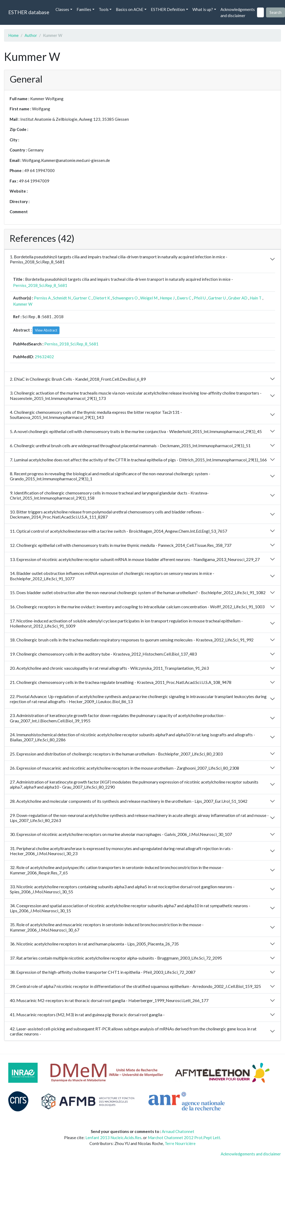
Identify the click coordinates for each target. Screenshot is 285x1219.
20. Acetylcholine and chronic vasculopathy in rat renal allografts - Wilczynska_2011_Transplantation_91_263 (109, 668)
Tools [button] (104, 9)
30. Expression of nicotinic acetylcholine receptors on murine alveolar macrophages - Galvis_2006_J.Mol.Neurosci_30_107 (121, 834)
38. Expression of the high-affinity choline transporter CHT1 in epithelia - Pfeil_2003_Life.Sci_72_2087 (102, 972)
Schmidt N (62, 297)
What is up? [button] (202, 9)
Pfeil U (200, 297)
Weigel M (148, 297)
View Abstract (46, 330)
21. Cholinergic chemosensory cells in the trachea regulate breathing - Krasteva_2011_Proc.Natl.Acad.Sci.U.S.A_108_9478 (120, 682)
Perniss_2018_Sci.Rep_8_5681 (40, 285)
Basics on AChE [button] (129, 9)
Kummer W (22, 304)
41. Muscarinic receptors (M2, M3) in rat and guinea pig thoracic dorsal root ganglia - (87, 1014)
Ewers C (184, 297)
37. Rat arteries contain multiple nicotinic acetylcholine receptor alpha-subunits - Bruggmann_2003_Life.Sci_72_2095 (116, 957)
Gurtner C (82, 297)
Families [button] (84, 9)
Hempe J (167, 297)
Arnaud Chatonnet (178, 1131)
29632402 (44, 356)
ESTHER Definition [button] (168, 9)
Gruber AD (237, 297)
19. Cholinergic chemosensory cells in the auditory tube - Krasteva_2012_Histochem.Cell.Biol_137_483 (103, 653)
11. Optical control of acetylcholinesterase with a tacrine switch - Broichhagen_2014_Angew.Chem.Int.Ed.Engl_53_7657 (118, 530)
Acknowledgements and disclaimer (237, 12)
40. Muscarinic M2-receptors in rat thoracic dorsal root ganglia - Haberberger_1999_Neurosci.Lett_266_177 (109, 1000)
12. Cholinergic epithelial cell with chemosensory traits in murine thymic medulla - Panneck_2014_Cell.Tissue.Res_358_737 (120, 545)
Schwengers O (125, 297)
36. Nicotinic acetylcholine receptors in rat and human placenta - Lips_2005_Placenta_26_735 (94, 943)
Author (31, 35)
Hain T (256, 297)
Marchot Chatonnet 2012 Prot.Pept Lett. (184, 1137)
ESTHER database (28, 12)
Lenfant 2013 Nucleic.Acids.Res (113, 1137)
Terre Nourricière (180, 1143)
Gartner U (217, 297)
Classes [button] (62, 9)
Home (13, 35)
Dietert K (101, 297)
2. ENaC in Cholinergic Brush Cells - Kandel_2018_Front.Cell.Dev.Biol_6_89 (78, 378)
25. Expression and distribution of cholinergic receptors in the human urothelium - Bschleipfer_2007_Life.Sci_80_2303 (116, 753)
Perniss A (42, 297)
